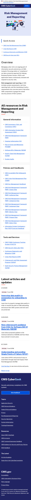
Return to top (5, 370)
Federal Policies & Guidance (8, 409)
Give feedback (15, 393)
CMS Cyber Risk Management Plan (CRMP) (14, 45)
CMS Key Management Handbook (15, 184)
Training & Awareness (7, 425)
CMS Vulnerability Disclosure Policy (11, 478)
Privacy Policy (5, 485)
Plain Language (5, 481)
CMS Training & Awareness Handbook (11, 441)
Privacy (3, 412)
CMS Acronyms (5, 438)
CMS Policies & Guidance (8, 406)
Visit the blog (5, 366)
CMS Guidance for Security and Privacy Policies (14, 444)
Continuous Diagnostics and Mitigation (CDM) (15, 52)
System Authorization (7, 422)
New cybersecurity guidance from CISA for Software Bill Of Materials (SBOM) (14, 327)
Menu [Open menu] (26, 5)
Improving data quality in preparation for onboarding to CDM (14, 297)
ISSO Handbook (5, 447)
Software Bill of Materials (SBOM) (15, 150)
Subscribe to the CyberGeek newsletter (12, 460)
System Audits (9, 159)
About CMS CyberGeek (7, 435)
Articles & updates (6, 457)
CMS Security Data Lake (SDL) (11, 55)
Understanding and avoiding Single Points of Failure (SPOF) (14, 353)
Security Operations (6, 419)
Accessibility (4, 475)
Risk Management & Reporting (9, 416)
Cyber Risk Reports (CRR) (10, 48)
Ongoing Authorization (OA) (13, 141)
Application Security (7, 403)
